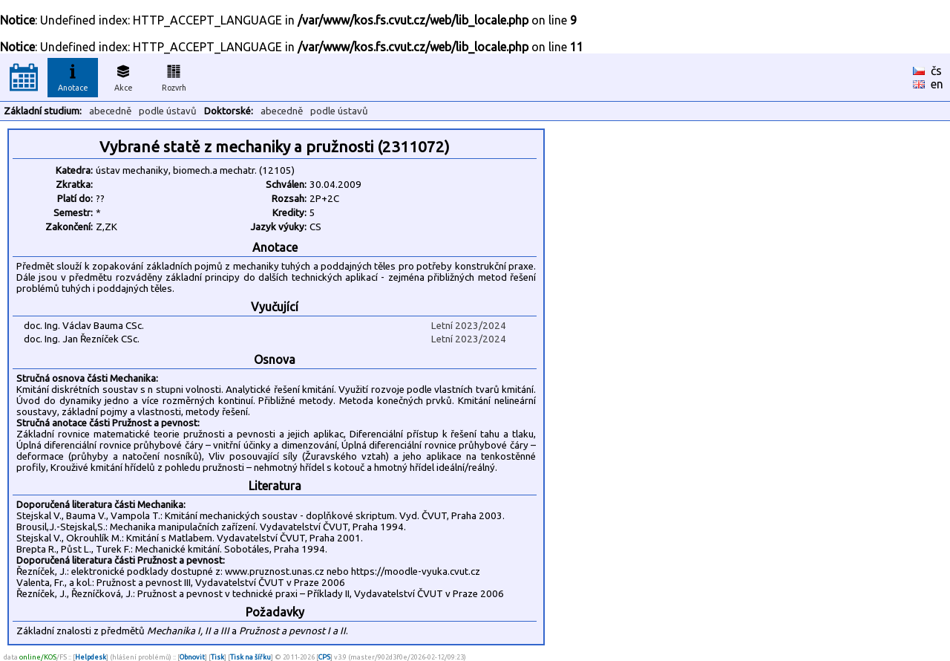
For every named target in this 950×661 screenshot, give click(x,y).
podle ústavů (168, 111)
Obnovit (192, 657)
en (937, 84)
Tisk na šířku (250, 657)
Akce (123, 75)
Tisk (217, 657)
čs (936, 70)
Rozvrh (174, 75)
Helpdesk (90, 657)
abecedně (110, 111)
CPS (324, 657)
